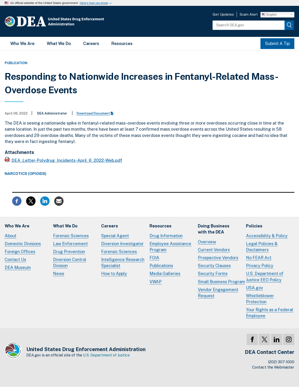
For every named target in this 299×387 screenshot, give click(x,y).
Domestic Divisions (23, 243)
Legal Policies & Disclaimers (262, 246)
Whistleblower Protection (260, 298)
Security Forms (213, 273)
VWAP (156, 281)
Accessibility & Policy (267, 235)
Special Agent (115, 235)
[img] (289, 25)
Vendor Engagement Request (218, 292)
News (58, 273)
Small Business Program (221, 281)
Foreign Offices (20, 251)
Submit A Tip (277, 43)
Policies (254, 225)
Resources (121, 43)
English (269, 14)
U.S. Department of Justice (106, 355)
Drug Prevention (69, 251)
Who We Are (22, 43)
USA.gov (254, 287)
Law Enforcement (70, 243)
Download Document (95, 113)
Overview (207, 241)
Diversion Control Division (69, 262)
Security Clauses (214, 265)
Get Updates (223, 14)
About (10, 235)
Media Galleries (165, 273)
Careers (91, 43)
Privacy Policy (259, 265)
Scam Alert (249, 14)
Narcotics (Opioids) (25, 174)
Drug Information (166, 235)
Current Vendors (214, 249)
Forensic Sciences (71, 235)
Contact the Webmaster (273, 367)
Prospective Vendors (218, 257)
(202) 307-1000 (281, 362)
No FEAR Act (258, 257)
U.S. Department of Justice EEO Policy (264, 276)
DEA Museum (18, 267)
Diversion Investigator (122, 243)
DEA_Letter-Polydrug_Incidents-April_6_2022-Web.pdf (66, 160)
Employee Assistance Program (170, 246)
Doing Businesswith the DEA (213, 228)
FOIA (154, 257)
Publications (161, 265)
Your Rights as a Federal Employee (269, 312)
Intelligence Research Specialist (122, 262)
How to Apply (114, 273)
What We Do (59, 43)
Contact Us (15, 259)
